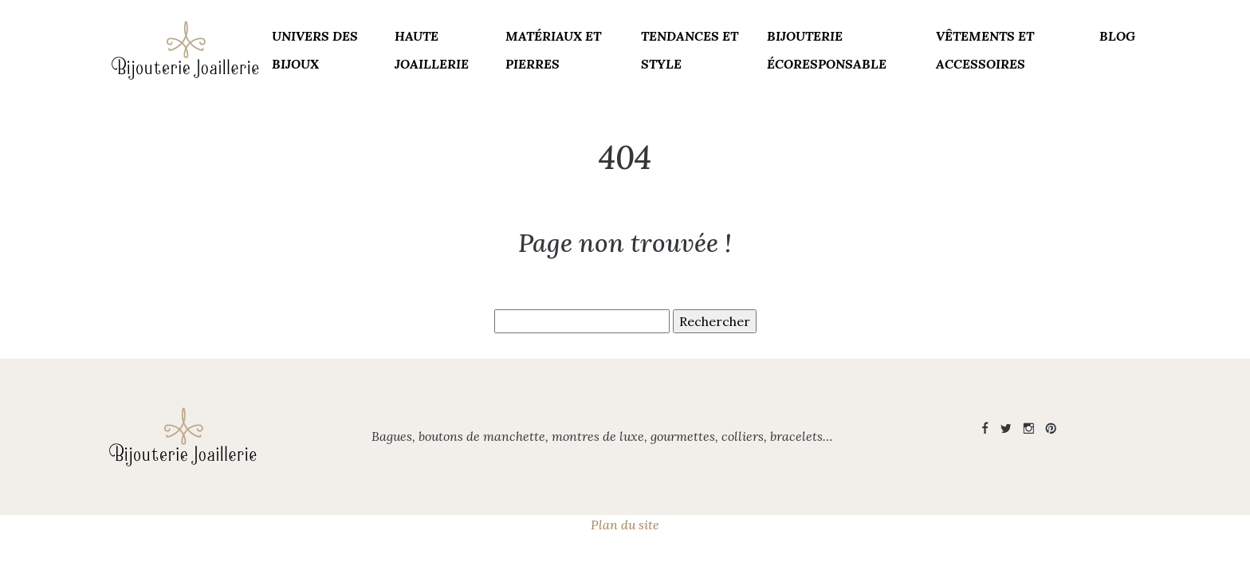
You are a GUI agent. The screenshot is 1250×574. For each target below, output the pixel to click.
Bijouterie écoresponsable (826, 50)
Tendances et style (689, 50)
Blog (1117, 36)
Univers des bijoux (315, 50)
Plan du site (625, 525)
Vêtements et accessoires (985, 50)
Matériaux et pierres (553, 50)
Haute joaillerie (432, 50)
